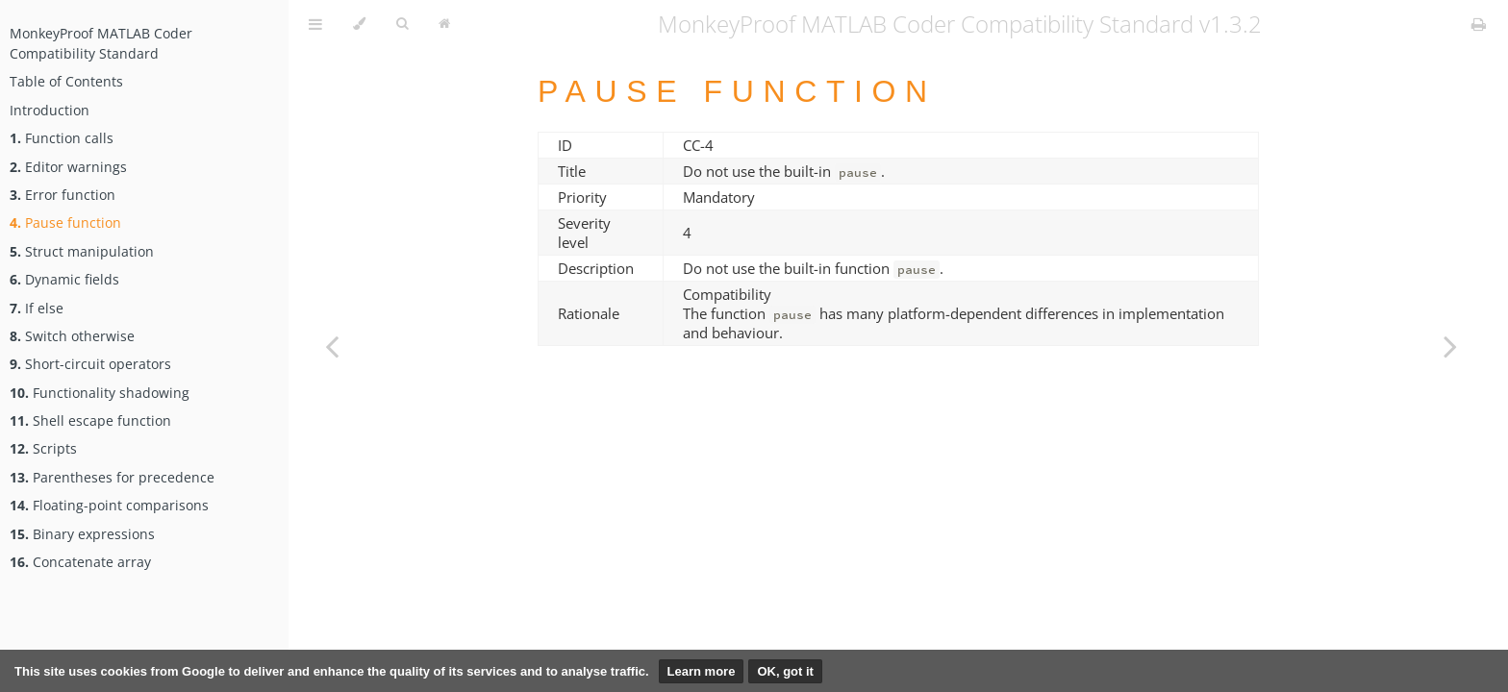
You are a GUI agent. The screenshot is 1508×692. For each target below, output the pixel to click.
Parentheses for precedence (112, 477)
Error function (62, 194)
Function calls (61, 138)
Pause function (65, 222)
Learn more (701, 671)
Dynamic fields (64, 279)
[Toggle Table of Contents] (315, 24)
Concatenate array (80, 562)
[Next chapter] (1450, 346)
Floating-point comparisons (109, 505)
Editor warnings (68, 167)
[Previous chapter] (332, 346)
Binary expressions (82, 534)
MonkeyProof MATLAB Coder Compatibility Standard (101, 43)
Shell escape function (90, 420)
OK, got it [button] (785, 671)
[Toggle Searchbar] (402, 24)
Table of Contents (66, 81)
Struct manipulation (82, 251)
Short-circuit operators (90, 364)
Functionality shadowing (99, 392)
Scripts (43, 448)
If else (36, 308)
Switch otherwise (72, 336)
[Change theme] (359, 24)
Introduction (49, 110)
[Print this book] (1479, 24)
